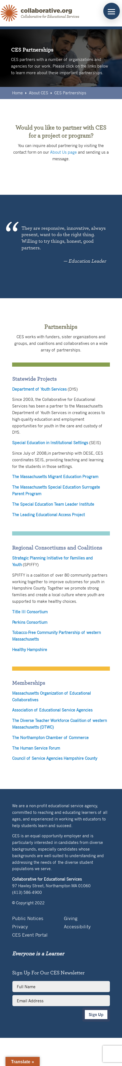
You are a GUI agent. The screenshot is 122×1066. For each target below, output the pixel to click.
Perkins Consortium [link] (29, 622)
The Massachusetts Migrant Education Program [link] (55, 476)
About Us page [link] (63, 152)
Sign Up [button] (96, 1014)
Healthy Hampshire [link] (29, 649)
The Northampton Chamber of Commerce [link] (50, 737)
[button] (111, 11)
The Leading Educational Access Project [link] (48, 514)
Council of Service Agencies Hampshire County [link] (54, 758)
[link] (40, 13)
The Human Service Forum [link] (36, 748)
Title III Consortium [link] (30, 611)
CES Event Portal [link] (30, 935)
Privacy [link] (20, 927)
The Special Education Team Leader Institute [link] (53, 504)
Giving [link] (70, 918)
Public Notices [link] (27, 918)
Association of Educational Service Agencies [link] (52, 710)
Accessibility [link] (77, 927)
